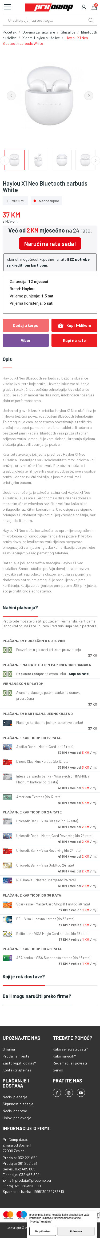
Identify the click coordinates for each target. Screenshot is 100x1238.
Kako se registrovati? (70, 1049)
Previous (11, 95)
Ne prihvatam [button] (42, 1231)
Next (88, 95)
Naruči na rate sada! (50, 243)
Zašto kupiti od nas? (19, 1063)
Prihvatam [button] (76, 1231)
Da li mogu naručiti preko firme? (37, 996)
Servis (58, 1070)
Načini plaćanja (15, 1097)
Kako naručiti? (64, 1056)
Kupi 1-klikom (74, 325)
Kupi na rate (74, 340)
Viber (26, 340)
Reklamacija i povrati (70, 1063)
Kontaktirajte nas (17, 1070)
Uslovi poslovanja (17, 1117)
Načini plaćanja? (20, 607)
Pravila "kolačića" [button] (41, 1221)
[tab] (50, 608)
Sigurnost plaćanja (18, 1103)
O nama (9, 1049)
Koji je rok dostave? (24, 976)
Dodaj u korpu (25, 325)
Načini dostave (15, 1110)
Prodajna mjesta (16, 1056)
